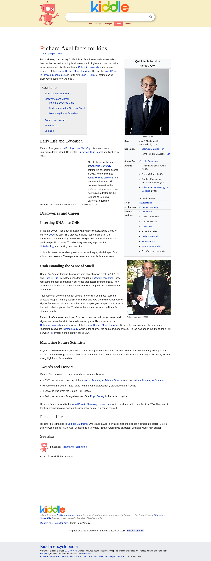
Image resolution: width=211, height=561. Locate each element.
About (63, 556)
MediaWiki (86, 553)
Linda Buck (147, 212)
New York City (83, 148)
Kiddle (43, 556)
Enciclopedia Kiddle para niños (108, 556)
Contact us (85, 556)
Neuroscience (145, 203)
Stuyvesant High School (90, 152)
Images (99, 24)
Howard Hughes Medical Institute (73, 71)
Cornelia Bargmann (148, 161)
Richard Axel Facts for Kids (54, 523)
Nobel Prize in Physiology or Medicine (91, 404)
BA (163, 149)
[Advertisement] (105, 35)
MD (168, 154)
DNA (51, 234)
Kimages (108, 24)
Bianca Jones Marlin (151, 246)
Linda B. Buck (87, 75)
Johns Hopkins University (101, 177)
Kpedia (118, 24)
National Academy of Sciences (148, 380)
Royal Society (97, 396)
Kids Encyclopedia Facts (51, 53)
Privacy (73, 556)
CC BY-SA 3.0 (70, 551)
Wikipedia (44, 553)
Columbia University (151, 149)
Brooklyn (69, 148)
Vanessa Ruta (148, 241)
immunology (71, 329)
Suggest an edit (135, 530)
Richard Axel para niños (74, 447)
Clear (144, 16)
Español (128, 24)
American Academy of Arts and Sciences (102, 380)
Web (90, 24)
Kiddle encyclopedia (67, 515)
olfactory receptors (103, 278)
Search (150, 17)
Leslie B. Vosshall (150, 236)
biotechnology (47, 246)
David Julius (147, 226)
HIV (52, 333)
